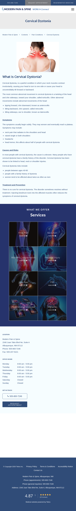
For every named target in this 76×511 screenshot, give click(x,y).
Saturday (20, 379)
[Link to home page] (35, 9)
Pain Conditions (37, 35)
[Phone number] (14, 396)
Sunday (20, 383)
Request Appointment (15, 404)
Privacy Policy (31, 466)
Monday (20, 363)
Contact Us (38, 470)
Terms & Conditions (47, 466)
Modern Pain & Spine (10, 35)
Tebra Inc (19, 466)
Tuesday (20, 367)
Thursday (20, 373)
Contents (24, 35)
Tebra (48, 502)
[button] (38, 3)
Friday (20, 376)
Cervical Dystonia (53, 35)
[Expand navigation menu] (73, 9)
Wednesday (20, 370)
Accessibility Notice (65, 466)
